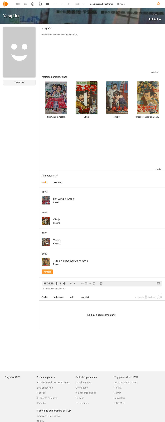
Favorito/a (19, 82)
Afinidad (85, 297)
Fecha (45, 297)
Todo (44, 182)
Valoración (58, 297)
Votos (72, 297)
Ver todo (47, 272)
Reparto (58, 182)
